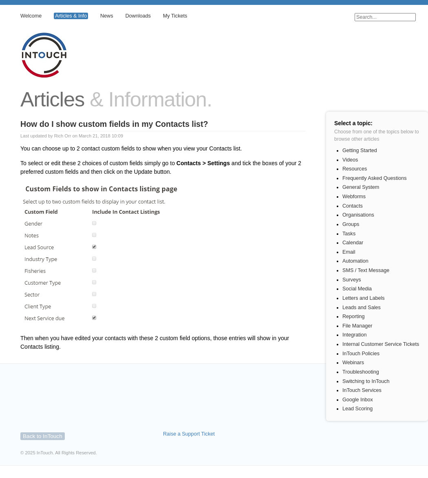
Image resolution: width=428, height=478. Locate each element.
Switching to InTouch (366, 381)
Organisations (358, 215)
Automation (355, 261)
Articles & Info (71, 16)
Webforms (354, 196)
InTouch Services (362, 390)
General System (360, 187)
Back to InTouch (42, 436)
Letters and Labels (363, 298)
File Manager (357, 326)
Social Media (357, 289)
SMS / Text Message (365, 270)
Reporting (353, 316)
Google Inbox (357, 400)
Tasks (348, 234)
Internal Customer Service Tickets (380, 344)
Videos (350, 160)
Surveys (351, 280)
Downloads (137, 16)
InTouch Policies (360, 353)
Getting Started (359, 150)
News (106, 16)
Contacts (352, 206)
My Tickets (175, 16)
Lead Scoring (357, 409)
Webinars (353, 362)
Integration (354, 335)
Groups (350, 224)
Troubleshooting (360, 372)
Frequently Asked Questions (374, 178)
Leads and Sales (361, 307)
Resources (354, 169)
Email (348, 252)
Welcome (31, 16)
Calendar (352, 243)
